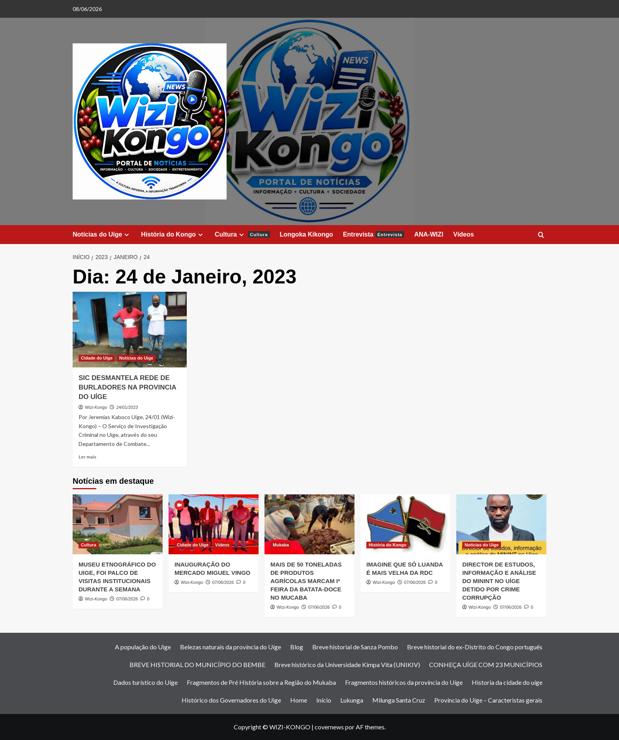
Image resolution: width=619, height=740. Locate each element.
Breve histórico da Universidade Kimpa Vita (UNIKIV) (347, 664)
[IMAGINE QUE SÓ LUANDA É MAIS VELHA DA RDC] (405, 524)
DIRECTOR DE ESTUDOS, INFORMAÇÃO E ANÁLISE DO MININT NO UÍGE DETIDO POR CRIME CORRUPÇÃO (499, 581)
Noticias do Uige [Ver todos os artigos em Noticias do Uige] (136, 358)
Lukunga (351, 700)
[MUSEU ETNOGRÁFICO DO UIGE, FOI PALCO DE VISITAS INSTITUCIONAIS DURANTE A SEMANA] (118, 524)
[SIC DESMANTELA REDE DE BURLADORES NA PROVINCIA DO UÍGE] (130, 330)
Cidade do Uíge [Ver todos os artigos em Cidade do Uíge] (97, 358)
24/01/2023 (127, 407)
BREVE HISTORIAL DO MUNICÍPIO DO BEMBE (197, 664)
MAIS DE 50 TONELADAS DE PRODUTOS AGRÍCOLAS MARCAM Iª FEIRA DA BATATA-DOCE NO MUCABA (306, 581)
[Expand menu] (126, 234)
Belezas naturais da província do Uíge (230, 647)
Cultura (242, 234)
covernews (329, 727)
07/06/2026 (127, 598)
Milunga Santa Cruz (398, 700)
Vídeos (463, 234)
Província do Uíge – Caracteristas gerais (488, 700)
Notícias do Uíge (102, 234)
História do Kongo (173, 234)
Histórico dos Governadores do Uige (231, 700)
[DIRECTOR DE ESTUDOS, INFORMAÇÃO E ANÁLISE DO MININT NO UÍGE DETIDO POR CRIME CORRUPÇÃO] (501, 524)
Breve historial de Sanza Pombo (355, 647)
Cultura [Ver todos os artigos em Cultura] (88, 544)
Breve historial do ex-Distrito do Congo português (474, 647)
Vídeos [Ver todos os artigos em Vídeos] (222, 544)
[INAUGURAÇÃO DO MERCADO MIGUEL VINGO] (214, 524)
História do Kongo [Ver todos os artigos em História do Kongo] (387, 544)
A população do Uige (143, 647)
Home (298, 700)
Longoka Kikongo (306, 234)
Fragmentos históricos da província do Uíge (404, 682)
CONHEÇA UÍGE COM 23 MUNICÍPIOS (485, 664)
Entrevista (374, 234)
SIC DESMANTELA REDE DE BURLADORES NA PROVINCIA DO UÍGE (127, 387)
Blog (296, 647)
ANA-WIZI (428, 234)
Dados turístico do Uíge (145, 682)
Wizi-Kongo (96, 407)
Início (323, 700)
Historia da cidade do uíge (507, 682)
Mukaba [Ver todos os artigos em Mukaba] (281, 544)
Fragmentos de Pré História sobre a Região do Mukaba (261, 682)
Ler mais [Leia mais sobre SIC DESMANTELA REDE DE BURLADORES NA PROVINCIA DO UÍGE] (87, 457)
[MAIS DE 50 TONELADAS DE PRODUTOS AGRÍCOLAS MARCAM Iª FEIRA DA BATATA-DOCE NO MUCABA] (309, 524)
